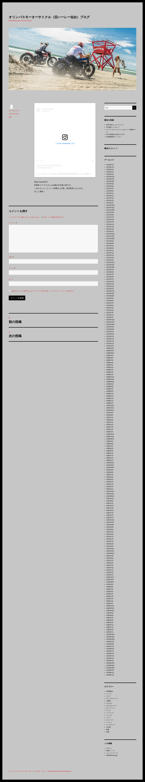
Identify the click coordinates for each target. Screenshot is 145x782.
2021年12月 (110, 291)
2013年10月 (110, 525)
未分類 (108, 727)
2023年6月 (110, 248)
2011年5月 (109, 594)
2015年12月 (110, 463)
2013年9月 (110, 527)
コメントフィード (112, 753)
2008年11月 (110, 665)
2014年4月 (110, 510)
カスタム (109, 703)
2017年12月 (110, 405)
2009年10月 (110, 639)
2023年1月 (110, 260)
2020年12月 (110, 320)
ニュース (109, 715)
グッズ (108, 710)
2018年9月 (110, 384)
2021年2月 (110, 315)
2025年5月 (110, 193)
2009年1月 (110, 661)
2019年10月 (110, 353)
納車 (107, 729)
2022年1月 (110, 289)
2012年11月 (110, 551)
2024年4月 (110, 224)
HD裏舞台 (109, 691)
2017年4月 (109, 425)
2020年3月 (110, 341)
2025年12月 (110, 177)
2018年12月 (110, 377)
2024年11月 (110, 208)
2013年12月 (110, 520)
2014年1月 (109, 518)
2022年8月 (110, 272)
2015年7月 (109, 475)
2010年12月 (110, 606)
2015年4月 (110, 482)
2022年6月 (110, 277)
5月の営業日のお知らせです (115, 134)
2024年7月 (110, 217)
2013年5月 (109, 537)
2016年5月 (109, 451)
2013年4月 (110, 539)
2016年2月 (109, 458)
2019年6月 (109, 363)
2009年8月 (110, 644)
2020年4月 (110, 339)
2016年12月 (110, 434)
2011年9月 (109, 584)
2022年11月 (110, 265)
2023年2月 (110, 258)
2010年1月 (109, 632)
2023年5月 (110, 251)
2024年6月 (110, 220)
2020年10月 (110, 324)
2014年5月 (109, 508)
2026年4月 (110, 167)
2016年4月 (110, 453)
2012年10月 (110, 553)
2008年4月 (110, 673)
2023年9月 (110, 241)
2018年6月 (110, 391)
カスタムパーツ (111, 706)
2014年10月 (110, 496)
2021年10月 (110, 296)
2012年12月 (110, 549)
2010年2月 (110, 630)
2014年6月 (110, 506)
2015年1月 (109, 489)
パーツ (108, 718)
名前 (11, 257)
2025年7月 (110, 189)
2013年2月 (110, 544)
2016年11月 (110, 436)
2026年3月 (110, 169)
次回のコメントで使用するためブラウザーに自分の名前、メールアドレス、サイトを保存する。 (43, 291)
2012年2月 (110, 572)
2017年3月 (109, 427)
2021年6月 (110, 305)
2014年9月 (110, 498)
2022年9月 (110, 270)
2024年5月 (110, 222)
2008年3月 (110, 675)
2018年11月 (110, 379)
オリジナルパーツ (112, 698)
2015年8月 (109, 472)
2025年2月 (110, 200)
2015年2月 (109, 487)
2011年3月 (109, 599)
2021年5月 (110, 308)
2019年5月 (109, 365)
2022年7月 (110, 274)
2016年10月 (110, 439)
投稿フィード (110, 751)
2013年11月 (110, 522)
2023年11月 (110, 236)
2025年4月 (110, 196)
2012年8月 (110, 558)
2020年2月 (110, 344)
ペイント (109, 722)
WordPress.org (111, 755)
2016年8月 (109, 444)
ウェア (108, 696)
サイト (11, 279)
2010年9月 (110, 613)
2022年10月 (110, 267)
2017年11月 (110, 408)
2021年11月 (110, 293)
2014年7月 (109, 503)
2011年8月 (109, 587)
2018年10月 (110, 382)
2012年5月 (109, 565)
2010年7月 (109, 618)
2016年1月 (109, 460)
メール (12, 268)
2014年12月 (110, 491)
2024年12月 (110, 205)
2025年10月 (110, 181)
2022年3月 (110, 284)
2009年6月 (110, 649)
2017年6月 (109, 420)
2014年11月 (110, 494)
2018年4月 (110, 396)
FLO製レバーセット (113, 127)
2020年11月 (110, 322)
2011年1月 (109, 603)
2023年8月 (110, 243)
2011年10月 (110, 582)
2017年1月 (109, 432)
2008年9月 (110, 670)
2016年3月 (109, 456)
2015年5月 (109, 479)
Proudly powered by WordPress (59, 771)
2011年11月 (110, 580)
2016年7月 (109, 446)
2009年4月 (110, 653)
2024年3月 (110, 227)
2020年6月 (110, 334)
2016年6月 (109, 448)
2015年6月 (109, 477)
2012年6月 (110, 563)
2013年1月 (109, 546)
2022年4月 (110, 282)
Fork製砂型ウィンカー (113, 137)
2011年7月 (109, 589)
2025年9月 (110, 184)
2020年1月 (110, 346)
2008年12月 (110, 663)
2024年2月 (110, 229)
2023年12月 (110, 234)
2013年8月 (110, 529)
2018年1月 (109, 403)
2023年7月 (110, 246)
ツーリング (110, 713)
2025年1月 (110, 203)
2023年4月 (110, 253)
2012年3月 (110, 570)
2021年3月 (110, 313)
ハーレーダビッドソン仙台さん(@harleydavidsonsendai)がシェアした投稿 (62, 173)
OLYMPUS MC (14, 111)
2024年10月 (110, 210)
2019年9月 (109, 355)
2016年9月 (109, 441)
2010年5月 (109, 622)
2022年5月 (110, 279)
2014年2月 (110, 515)
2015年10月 (110, 467)
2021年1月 (109, 317)
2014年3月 (110, 513)
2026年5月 (110, 165)
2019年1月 (109, 375)
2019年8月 (109, 358)
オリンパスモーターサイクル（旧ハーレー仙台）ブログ (49, 17)
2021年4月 (110, 310)
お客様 (108, 701)
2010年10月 (110, 611)
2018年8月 (110, 386)
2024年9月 (110, 212)
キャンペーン (110, 708)
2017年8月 (109, 415)
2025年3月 (110, 198)
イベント (109, 694)
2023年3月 (110, 255)
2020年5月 (110, 336)
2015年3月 (109, 484)
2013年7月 (109, 532)
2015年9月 (109, 470)
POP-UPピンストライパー (115, 125)
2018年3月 (110, 398)
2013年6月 (110, 534)
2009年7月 (110, 646)
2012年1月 (109, 575)
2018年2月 (110, 401)
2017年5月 (109, 422)
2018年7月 (109, 389)
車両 (10, 117)
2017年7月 (109, 417)
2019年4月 (110, 367)
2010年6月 (110, 620)
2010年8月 (110, 615)
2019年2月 (109, 372)
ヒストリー (110, 720)
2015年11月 (110, 465)
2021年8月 (110, 301)
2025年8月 (110, 186)
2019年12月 (110, 348)
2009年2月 (110, 658)
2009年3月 (110, 656)
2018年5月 (109, 394)
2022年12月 (110, 262)
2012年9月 (110, 556)
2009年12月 (110, 634)
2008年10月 (110, 668)
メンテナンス (110, 725)
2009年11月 (110, 637)
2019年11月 (110, 351)
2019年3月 (109, 370)
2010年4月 (110, 625)
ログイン (109, 748)
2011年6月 (109, 591)
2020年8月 (110, 329)
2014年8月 (110, 501)
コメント (13, 223)
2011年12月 (110, 577)
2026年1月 (110, 174)
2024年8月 (110, 215)
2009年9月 (110, 642)
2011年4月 (109, 596)
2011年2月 (109, 601)
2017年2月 (109, 429)
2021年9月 (110, 298)
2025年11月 (110, 179)
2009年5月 (110, 651)
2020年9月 (110, 327)
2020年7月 (110, 332)
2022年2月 (110, 286)
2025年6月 (110, 191)
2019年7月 (109, 360)
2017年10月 (110, 410)
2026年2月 (110, 172)
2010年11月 (110, 608)
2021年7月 (110, 303)
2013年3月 (110, 541)
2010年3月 (110, 627)
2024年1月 (110, 231)
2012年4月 (110, 568)
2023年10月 (110, 239)
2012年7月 (109, 560)
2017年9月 (109, 413)
